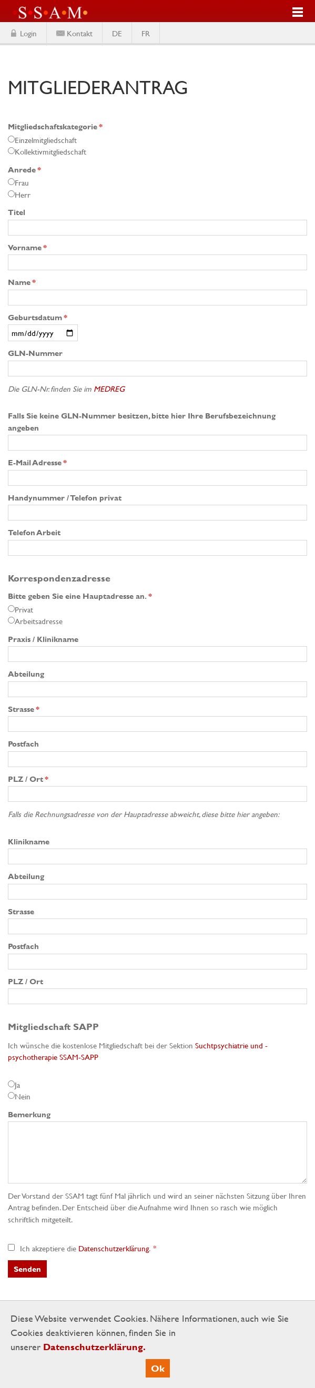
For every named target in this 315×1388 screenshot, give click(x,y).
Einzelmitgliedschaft (46, 140)
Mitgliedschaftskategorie (55, 126)
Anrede (24, 169)
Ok (158, 1368)
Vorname (27, 247)
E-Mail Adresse (37, 462)
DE (117, 33)
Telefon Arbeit (34, 532)
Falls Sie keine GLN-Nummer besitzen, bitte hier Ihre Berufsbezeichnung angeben (142, 421)
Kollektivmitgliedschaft (50, 151)
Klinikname (28, 841)
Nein (23, 1096)
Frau (22, 182)
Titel (16, 212)
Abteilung (26, 673)
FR (145, 33)
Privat (24, 609)
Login (28, 33)
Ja (17, 1084)
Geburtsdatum (37, 317)
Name (22, 282)
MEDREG (109, 388)
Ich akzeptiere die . (79, 1248)
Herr (23, 194)
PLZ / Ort (28, 778)
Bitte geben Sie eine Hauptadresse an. (80, 595)
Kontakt (80, 33)
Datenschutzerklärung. (94, 1346)
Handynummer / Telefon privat (64, 497)
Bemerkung (29, 1114)
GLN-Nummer (35, 353)
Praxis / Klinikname (43, 639)
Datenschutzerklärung (113, 1248)
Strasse (23, 709)
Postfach (23, 743)
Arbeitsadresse (39, 621)
